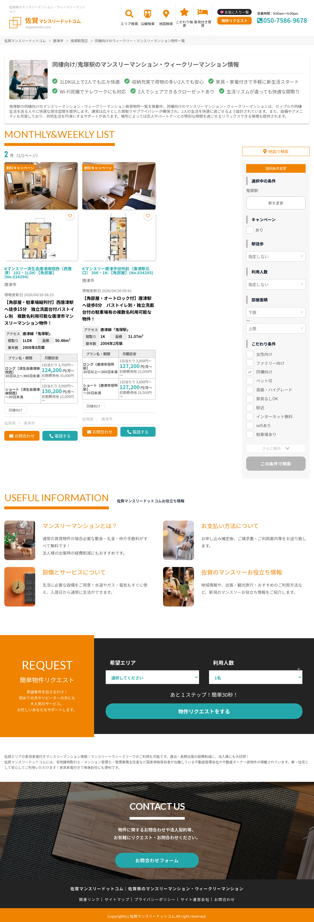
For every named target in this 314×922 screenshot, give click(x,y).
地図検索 (166, 23)
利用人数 (223, 661)
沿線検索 (148, 23)
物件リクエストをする (204, 710)
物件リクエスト (234, 20)
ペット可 (264, 380)
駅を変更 (275, 202)
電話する (63, 436)
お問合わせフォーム (157, 858)
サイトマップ (117, 897)
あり (259, 229)
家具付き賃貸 (202, 23)
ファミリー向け (270, 362)
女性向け (264, 353)
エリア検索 (129, 23)
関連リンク (89, 897)
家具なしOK (267, 398)
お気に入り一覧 (237, 12)
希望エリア (123, 661)
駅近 (260, 407)
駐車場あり (266, 433)
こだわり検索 (184, 23)
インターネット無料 (274, 415)
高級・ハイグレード (274, 389)
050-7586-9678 (285, 20)
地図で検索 (278, 150)
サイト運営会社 (194, 897)
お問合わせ (24, 436)
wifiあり (263, 424)
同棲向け (264, 371)
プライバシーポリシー (154, 897)
